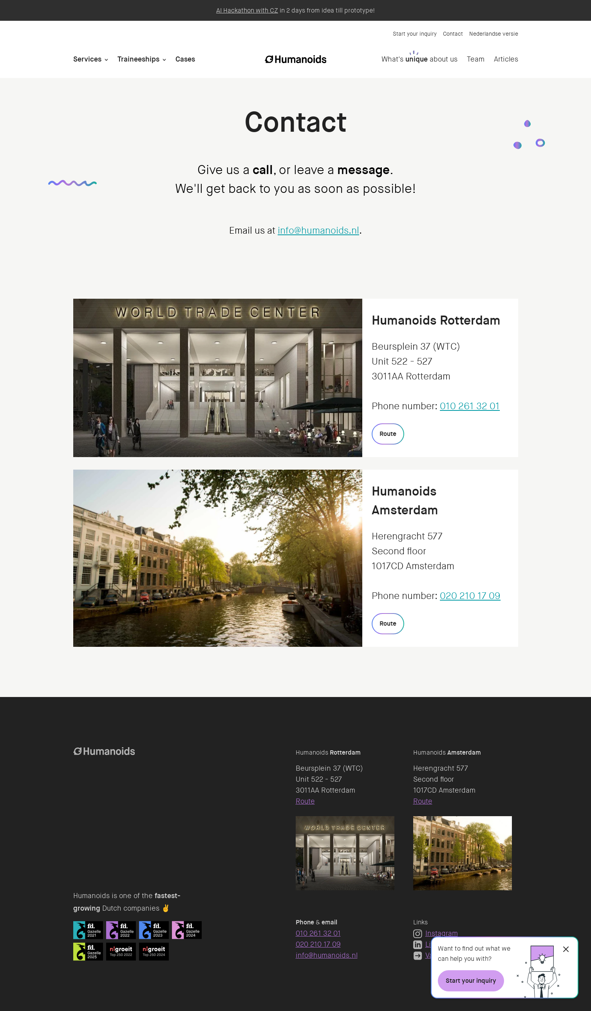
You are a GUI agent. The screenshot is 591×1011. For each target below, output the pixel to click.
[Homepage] (296, 59)
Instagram (435, 933)
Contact (453, 33)
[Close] (566, 949)
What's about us (419, 59)
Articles (506, 59)
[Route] (388, 434)
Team (475, 59)
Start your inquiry (415, 33)
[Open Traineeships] (164, 59)
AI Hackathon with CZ (247, 10)
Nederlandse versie (493, 33)
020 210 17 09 (470, 596)
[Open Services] (106, 59)
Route (305, 801)
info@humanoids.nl (318, 231)
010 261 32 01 (470, 406)
